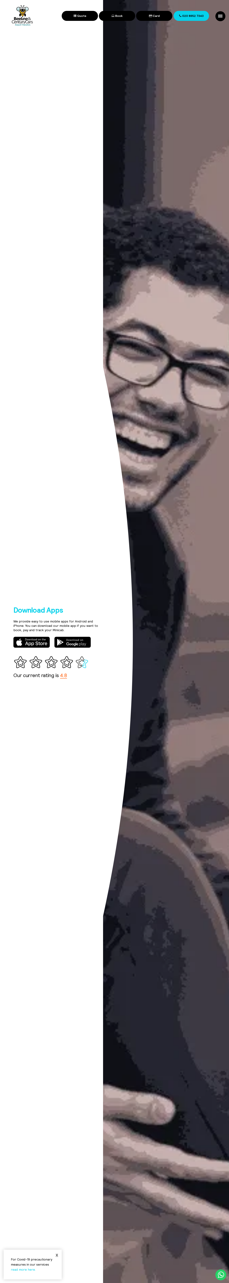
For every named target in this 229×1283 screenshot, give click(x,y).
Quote (79, 15)
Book (117, 15)
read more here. (23, 1269)
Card (154, 15)
